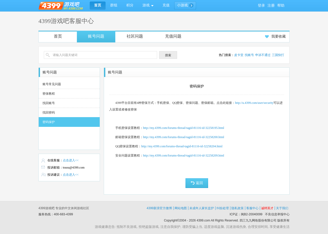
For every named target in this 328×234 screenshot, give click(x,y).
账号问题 (96, 36)
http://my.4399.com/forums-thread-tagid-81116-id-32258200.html (183, 137)
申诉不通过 (263, 55)
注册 (271, 5)
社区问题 (135, 36)
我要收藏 (275, 36)
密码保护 (49, 122)
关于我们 (282, 208)
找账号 (249, 55)
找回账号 (49, 103)
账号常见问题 (52, 84)
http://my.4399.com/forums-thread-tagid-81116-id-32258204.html (181, 146)
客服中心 (252, 208)
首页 (58, 36)
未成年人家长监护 (201, 208)
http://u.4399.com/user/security (254, 103)
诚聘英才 (267, 208)
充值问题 (173, 36)
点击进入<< (71, 160)
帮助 (280, 5)
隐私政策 (237, 208)
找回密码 (49, 112)
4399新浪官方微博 (159, 208)
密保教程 (49, 93)
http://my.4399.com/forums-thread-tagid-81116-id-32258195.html (183, 128)
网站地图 (181, 208)
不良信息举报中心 (277, 214)
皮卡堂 (238, 55)
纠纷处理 (223, 208)
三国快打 (278, 55)
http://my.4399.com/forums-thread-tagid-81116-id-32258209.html (183, 155)
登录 (261, 5)
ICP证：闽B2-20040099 (246, 214)
